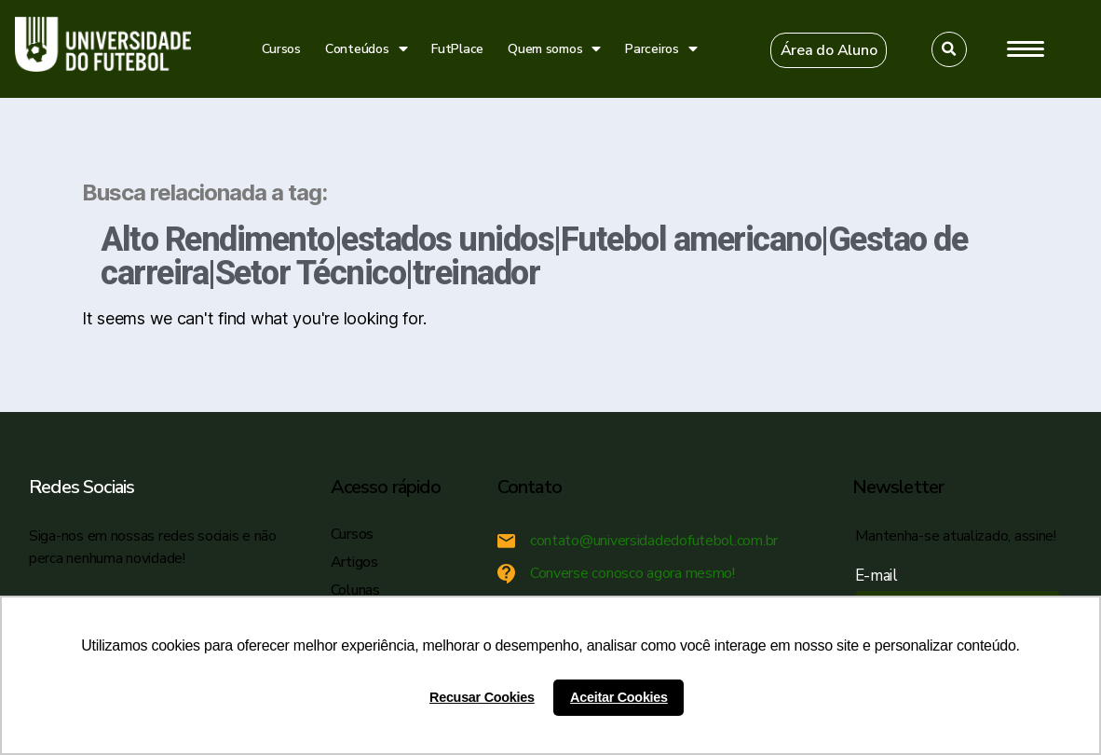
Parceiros (661, 49)
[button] (829, 50)
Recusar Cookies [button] (482, 697)
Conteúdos (366, 49)
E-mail (880, 575)
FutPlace (457, 49)
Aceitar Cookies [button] (619, 697)
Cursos (281, 49)
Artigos (354, 562)
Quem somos (554, 49)
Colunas (355, 590)
